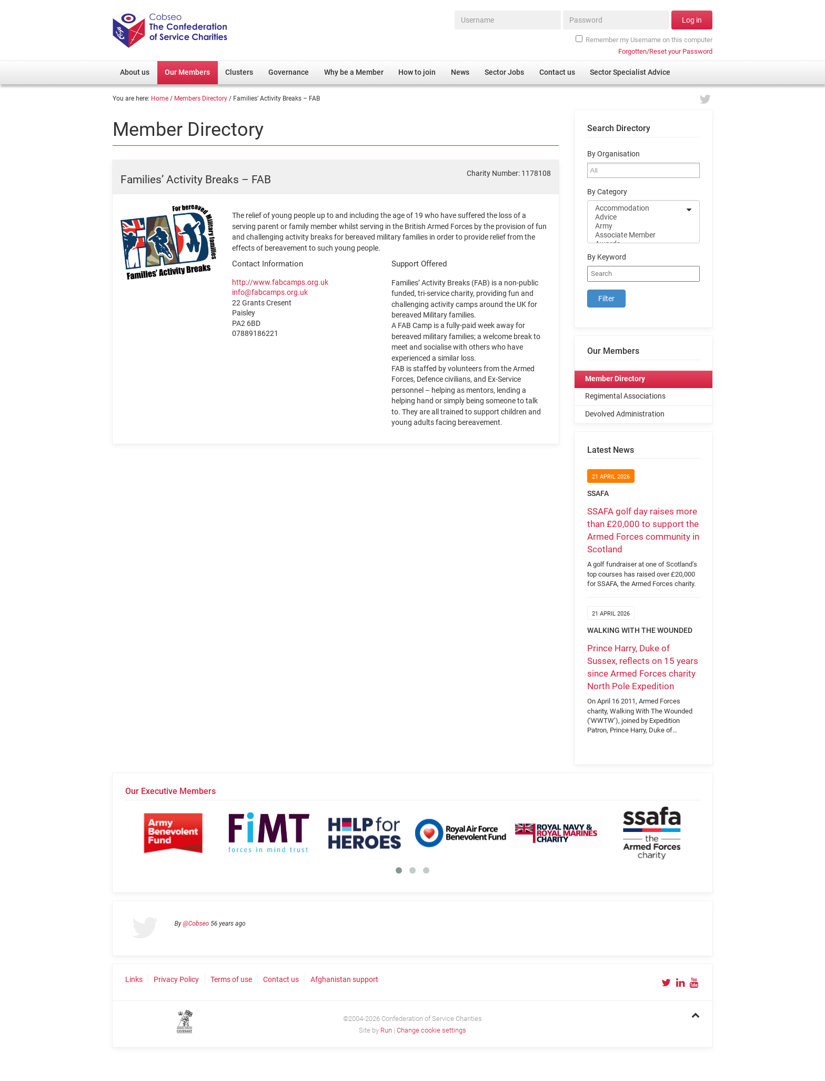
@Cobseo (196, 923)
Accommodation (636, 208)
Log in (692, 20)
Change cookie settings (431, 1030)
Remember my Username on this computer (644, 39)
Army (636, 226)
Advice (636, 217)
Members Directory (200, 98)
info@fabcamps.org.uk (270, 292)
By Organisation (613, 154)
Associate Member (636, 235)
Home (159, 98)
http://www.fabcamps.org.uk (280, 282)
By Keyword (606, 257)
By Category (607, 191)
